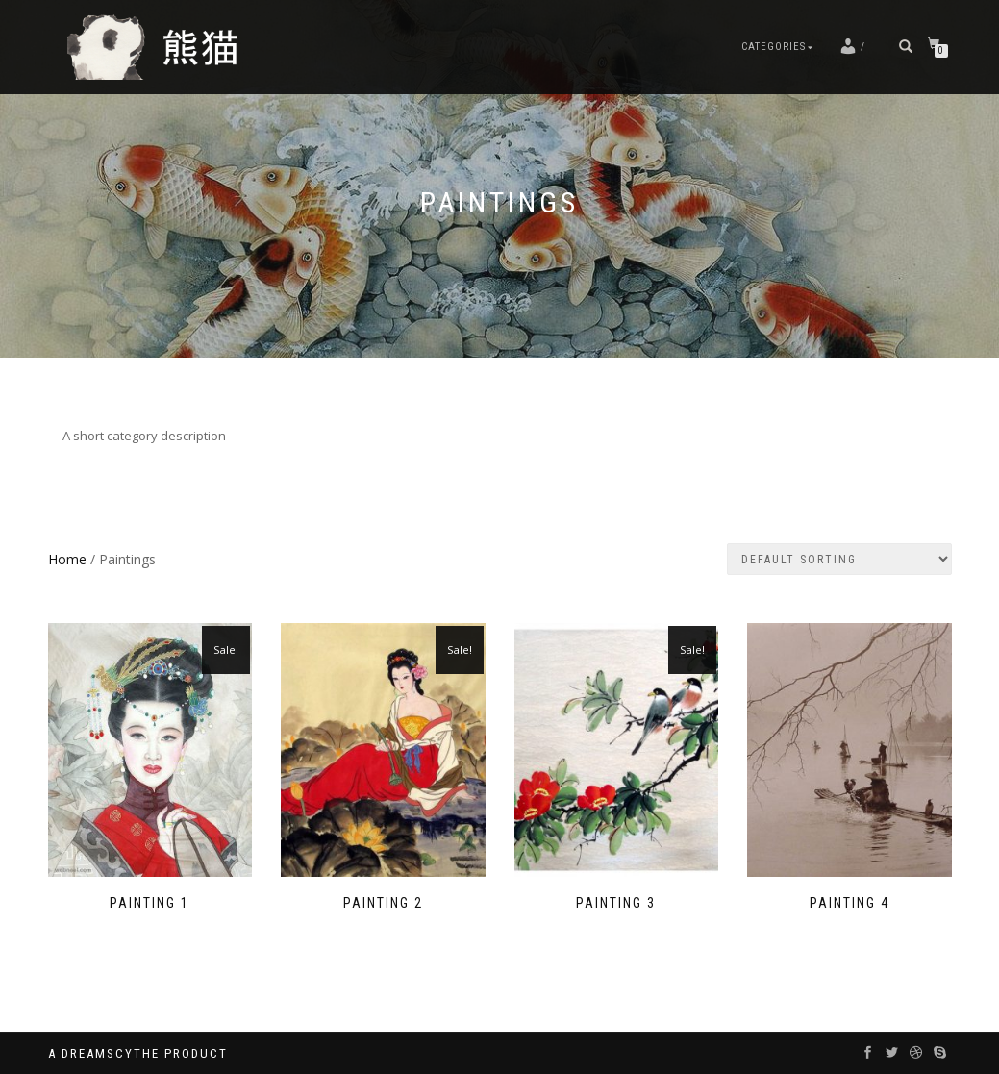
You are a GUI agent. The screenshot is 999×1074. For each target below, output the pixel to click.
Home (67, 559)
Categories (773, 46)
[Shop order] (839, 559)
